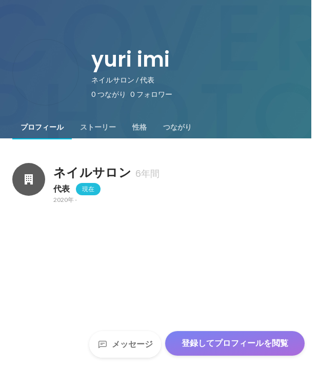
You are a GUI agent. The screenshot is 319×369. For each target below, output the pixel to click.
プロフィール (42, 127)
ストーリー (98, 127)
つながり (177, 127)
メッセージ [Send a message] (125, 344)
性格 (139, 127)
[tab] (42, 127)
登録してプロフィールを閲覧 (235, 343)
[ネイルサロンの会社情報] (28, 179)
